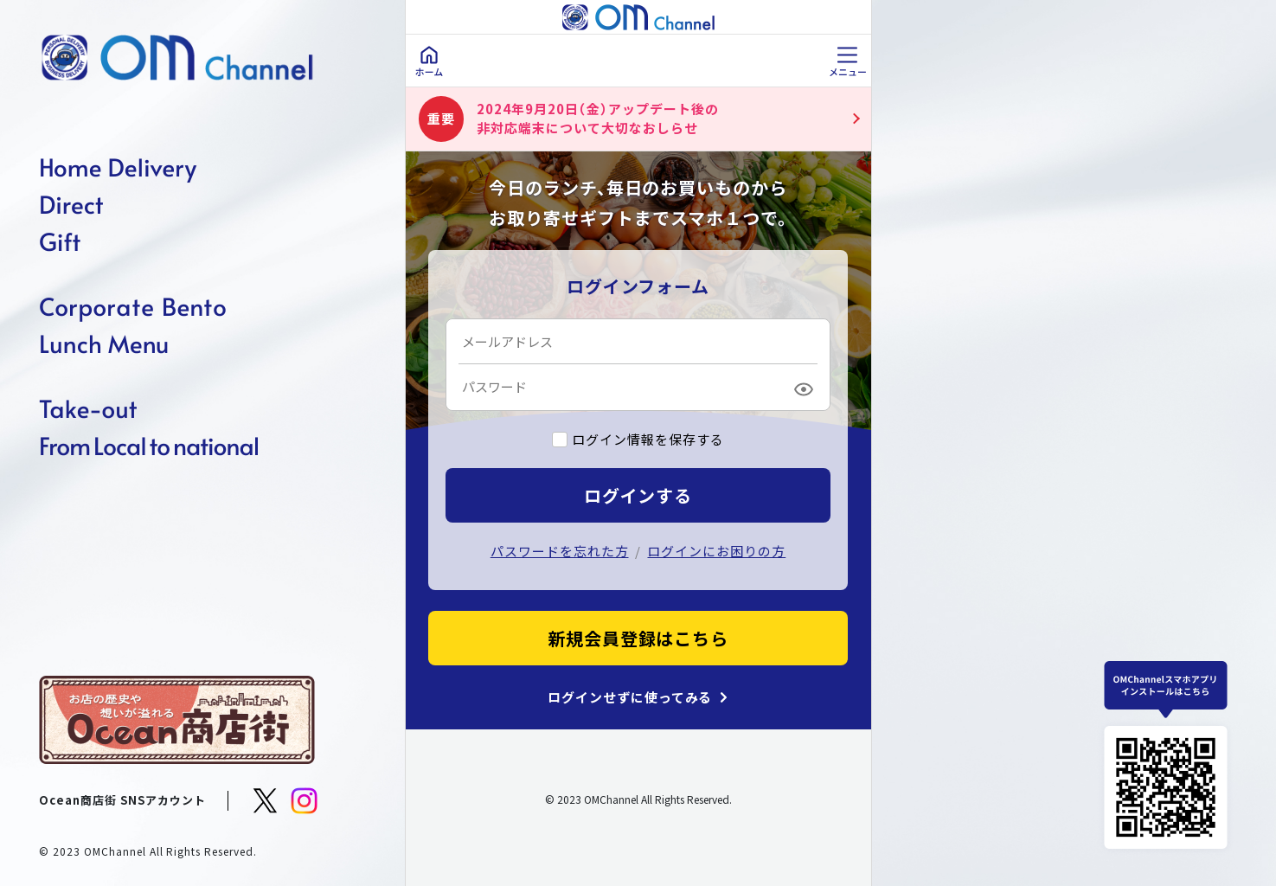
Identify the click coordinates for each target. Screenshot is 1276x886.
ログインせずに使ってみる (630, 697)
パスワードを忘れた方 (560, 551)
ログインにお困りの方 (716, 551)
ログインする (638, 495)
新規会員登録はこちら (638, 638)
